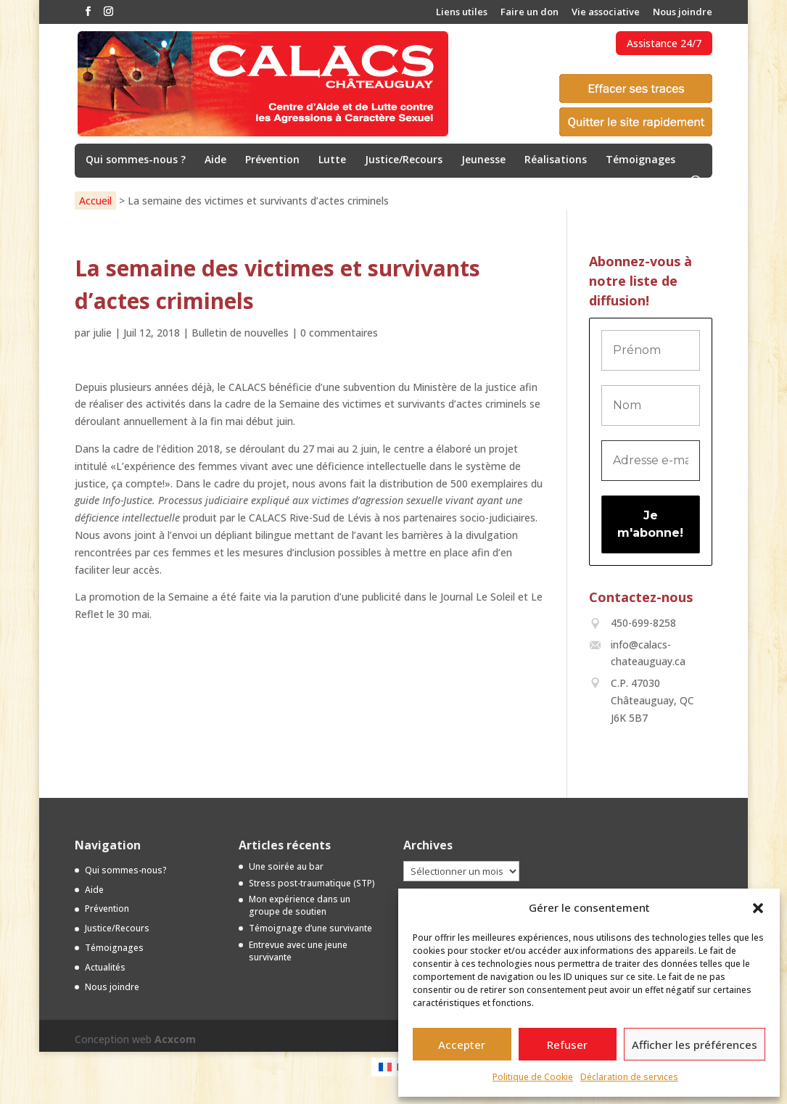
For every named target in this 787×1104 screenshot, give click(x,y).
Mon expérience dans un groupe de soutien (299, 905)
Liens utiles (461, 12)
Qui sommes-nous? (126, 870)
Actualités (105, 967)
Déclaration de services (629, 1077)
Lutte (332, 160)
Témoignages (640, 160)
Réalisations (555, 160)
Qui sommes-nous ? (136, 160)
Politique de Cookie (533, 1077)
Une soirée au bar (286, 866)
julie (102, 332)
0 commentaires (339, 332)
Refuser (567, 1044)
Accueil (95, 200)
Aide (215, 160)
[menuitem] (393, 1067)
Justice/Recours (403, 160)
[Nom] (650, 405)
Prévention (272, 160)
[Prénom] (650, 350)
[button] (758, 908)
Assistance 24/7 (664, 43)
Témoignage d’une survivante (310, 928)
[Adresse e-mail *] (650, 460)
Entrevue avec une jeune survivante (298, 951)
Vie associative (606, 12)
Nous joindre (682, 12)
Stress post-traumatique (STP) (312, 883)
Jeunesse (483, 160)
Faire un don (529, 12)
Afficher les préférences (694, 1044)
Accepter (461, 1044)
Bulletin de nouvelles (240, 332)
